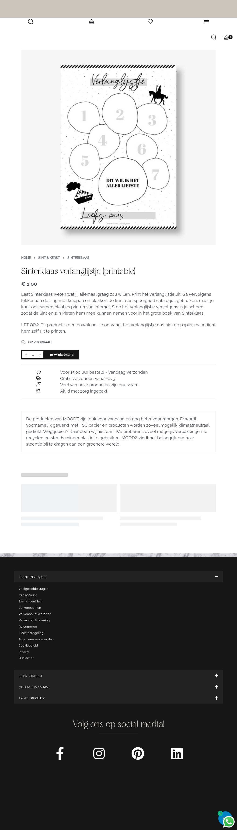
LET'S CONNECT (30, 676)
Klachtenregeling (31, 633)
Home (26, 258)
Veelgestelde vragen (34, 589)
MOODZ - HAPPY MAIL (34, 687)
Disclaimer (26, 658)
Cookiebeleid (28, 645)
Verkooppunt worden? (35, 614)
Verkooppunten (30, 607)
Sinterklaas (78, 258)
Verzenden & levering (34, 620)
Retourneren (28, 626)
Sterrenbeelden (30, 601)
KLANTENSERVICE (32, 577)
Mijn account (28, 595)
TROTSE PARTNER (32, 698)
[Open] (150, 22)
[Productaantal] (33, 354)
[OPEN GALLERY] (118, 147)
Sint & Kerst (49, 258)
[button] (206, 21)
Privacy (24, 652)
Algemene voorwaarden (36, 639)
